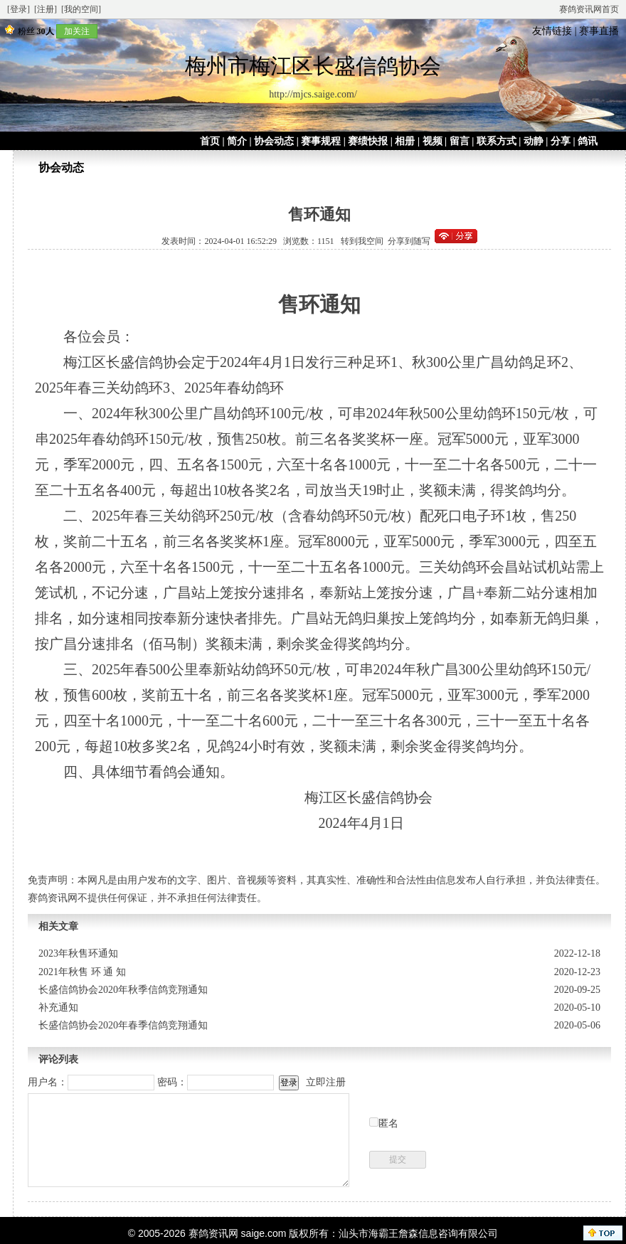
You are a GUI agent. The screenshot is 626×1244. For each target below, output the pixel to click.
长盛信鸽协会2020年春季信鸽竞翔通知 (123, 1025)
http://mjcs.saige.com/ (313, 94)
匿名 (388, 1123)
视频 (432, 141)
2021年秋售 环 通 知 (82, 972)
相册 (405, 141)
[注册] (45, 9)
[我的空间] (81, 9)
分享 (561, 141)
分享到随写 (409, 241)
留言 (459, 141)
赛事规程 (321, 141)
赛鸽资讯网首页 (589, 9)
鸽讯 (588, 141)
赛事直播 (599, 31)
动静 (533, 141)
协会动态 (274, 141)
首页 (210, 141)
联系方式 (496, 141)
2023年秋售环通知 (78, 953)
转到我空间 (362, 241)
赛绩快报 (368, 141)
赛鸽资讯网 (213, 1233)
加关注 (77, 31)
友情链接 (552, 31)
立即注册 (326, 1082)
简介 (237, 141)
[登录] (18, 9)
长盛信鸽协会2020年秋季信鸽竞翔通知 (123, 989)
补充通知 (58, 1007)
